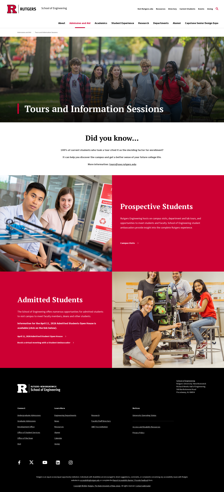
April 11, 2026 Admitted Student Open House (42, 336)
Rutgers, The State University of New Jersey (104, 486)
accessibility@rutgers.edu (90, 480)
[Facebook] (19, 462)
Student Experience (122, 23)
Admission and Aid (79, 23)
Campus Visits (129, 243)
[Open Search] (217, 9)
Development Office (26, 426)
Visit (19, 444)
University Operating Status (144, 415)
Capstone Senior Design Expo (201, 23)
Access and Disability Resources (146, 427)
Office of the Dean (25, 438)
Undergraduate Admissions (29, 415)
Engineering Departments (65, 415)
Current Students (187, 9)
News (56, 421)
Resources (160, 9)
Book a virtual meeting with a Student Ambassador (45, 342)
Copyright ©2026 (80, 486)
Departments (161, 23)
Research (143, 23)
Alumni (177, 23)
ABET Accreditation (99, 426)
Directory (172, 9)
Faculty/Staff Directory (101, 421)
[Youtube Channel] (45, 462)
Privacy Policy (138, 432)
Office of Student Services (28, 432)
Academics (101, 23)
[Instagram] (71, 462)
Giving (210, 9)
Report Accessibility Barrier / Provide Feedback (130, 480)
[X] (31, 462)
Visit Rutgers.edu (145, 9)
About (61, 23)
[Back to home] (36, 388)
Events (201, 9)
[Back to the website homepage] (22, 9)
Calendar (58, 438)
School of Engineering (185, 380)
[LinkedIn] (58, 462)
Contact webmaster (143, 486)
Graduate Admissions (26, 421)
